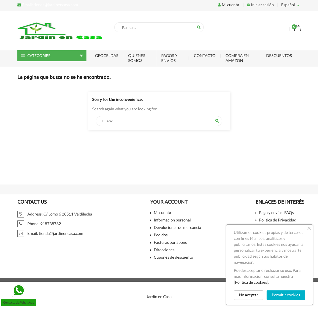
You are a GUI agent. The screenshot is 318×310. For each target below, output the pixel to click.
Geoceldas (106, 55)
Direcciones (164, 250)
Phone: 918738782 (39, 223)
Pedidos (161, 235)
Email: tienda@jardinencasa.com (47, 4)
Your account (169, 202)
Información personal (172, 220)
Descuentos (279, 55)
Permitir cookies (286, 295)
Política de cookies (251, 282)
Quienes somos (136, 58)
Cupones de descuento (173, 257)
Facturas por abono (170, 243)
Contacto (204, 55)
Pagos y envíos (169, 58)
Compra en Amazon (237, 58)
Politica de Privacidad (277, 220)
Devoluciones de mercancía (177, 228)
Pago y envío (270, 213)
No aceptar (248, 295)
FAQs (289, 213)
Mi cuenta (162, 213)
